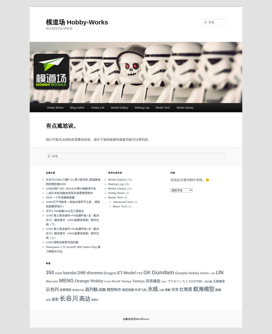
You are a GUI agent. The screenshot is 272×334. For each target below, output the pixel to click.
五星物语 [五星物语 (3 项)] (219, 281)
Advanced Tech (123, 202)
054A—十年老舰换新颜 (60, 197)
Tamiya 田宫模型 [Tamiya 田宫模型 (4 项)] (146, 281)
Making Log (142, 107)
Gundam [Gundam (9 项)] (163, 272)
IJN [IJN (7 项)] (220, 272)
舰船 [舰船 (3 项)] (218, 290)
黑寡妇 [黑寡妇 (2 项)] (94, 300)
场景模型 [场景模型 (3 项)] (65, 290)
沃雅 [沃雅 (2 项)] (161, 290)
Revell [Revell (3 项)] (116, 281)
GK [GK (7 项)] (147, 272)
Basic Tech (120, 206)
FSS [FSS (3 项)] (140, 273)
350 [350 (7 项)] (50, 272)
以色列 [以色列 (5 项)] (52, 289)
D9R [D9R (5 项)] (81, 272)
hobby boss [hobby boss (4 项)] (198, 273)
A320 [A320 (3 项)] (58, 273)
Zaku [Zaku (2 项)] (163, 281)
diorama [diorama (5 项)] (94, 272)
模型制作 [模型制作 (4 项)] (114, 289)
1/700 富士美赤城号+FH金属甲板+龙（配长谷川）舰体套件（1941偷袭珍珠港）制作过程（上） (72, 233)
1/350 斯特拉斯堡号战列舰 (62, 242)
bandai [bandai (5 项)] (69, 272)
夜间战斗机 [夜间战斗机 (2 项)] (78, 290)
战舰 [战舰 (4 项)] (102, 289)
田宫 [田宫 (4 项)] (175, 289)
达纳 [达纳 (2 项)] (48, 300)
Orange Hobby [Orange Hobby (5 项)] (89, 281)
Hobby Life (97, 107)
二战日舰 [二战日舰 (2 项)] (207, 281)
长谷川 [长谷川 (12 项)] (69, 298)
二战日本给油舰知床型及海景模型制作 (69, 193)
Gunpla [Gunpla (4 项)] (181, 273)
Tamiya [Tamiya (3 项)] (126, 281)
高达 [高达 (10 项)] (85, 298)
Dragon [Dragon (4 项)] (110, 273)
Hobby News (116, 193)
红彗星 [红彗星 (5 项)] (186, 289)
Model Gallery (119, 107)
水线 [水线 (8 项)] (152, 289)
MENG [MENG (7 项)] (66, 280)
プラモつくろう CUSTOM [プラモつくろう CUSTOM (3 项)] (184, 281)
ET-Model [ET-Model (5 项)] (126, 272)
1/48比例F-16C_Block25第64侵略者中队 (71, 188)
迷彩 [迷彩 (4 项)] (55, 299)
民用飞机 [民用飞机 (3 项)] (141, 290)
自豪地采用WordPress (136, 319)
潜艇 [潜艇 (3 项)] (168, 290)
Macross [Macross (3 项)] (52, 281)
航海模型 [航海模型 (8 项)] (203, 289)
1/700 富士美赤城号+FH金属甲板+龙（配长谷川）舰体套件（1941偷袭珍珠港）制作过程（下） (72, 220)
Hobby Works (55, 107)
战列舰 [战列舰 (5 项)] (91, 289)
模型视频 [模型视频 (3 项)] (128, 290)
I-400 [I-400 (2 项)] (212, 273)
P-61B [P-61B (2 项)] (107, 281)
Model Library (185, 107)
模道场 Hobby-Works (77, 22)
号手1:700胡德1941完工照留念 (65, 211)
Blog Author (77, 107)
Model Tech (163, 107)
